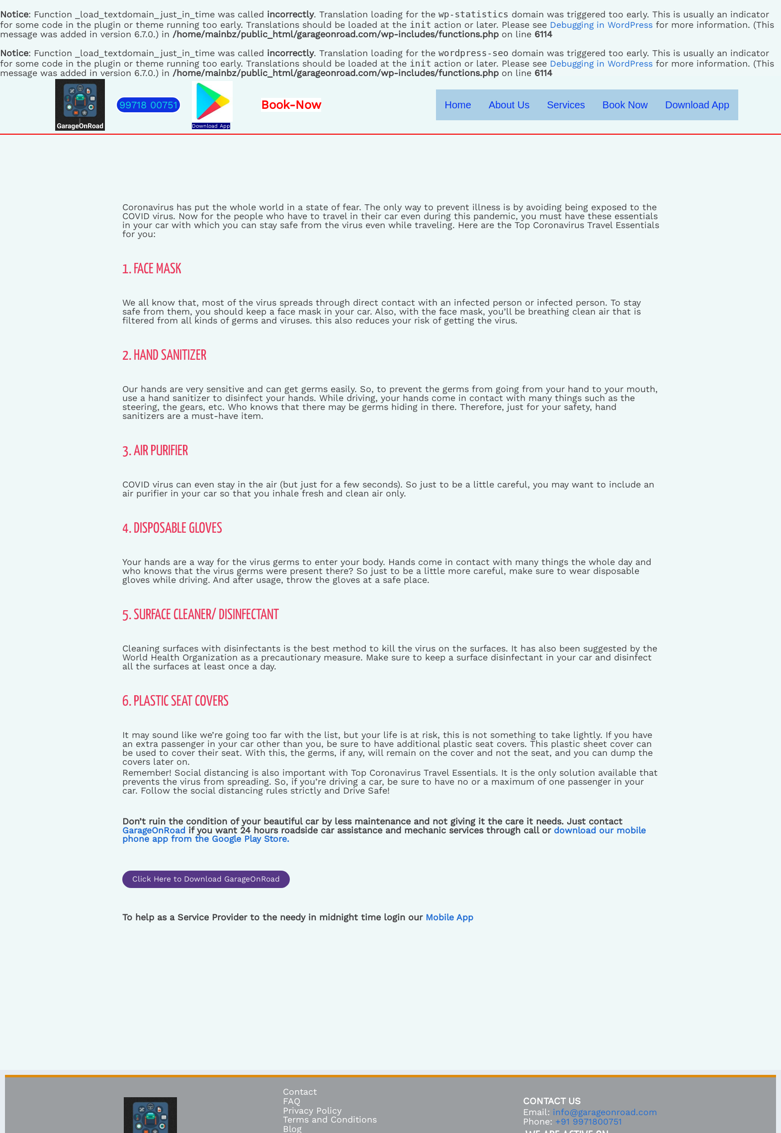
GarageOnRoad (154, 830)
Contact (300, 1093)
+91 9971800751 (588, 1122)
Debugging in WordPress (602, 24)
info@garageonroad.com (605, 1113)
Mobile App (450, 917)
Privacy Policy (312, 1111)
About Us (552, 104)
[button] (148, 104)
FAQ (291, 1102)
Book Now (643, 104)
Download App (211, 126)
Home (514, 104)
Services (597, 104)
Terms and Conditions (330, 1120)
